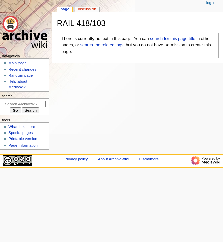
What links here (21, 127)
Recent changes (22, 69)
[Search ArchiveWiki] (25, 104)
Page (64, 9)
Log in (210, 3)
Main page (17, 63)
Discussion (87, 9)
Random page (20, 75)
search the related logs (101, 45)
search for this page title (172, 38)
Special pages (20, 133)
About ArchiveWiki (113, 159)
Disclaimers (149, 159)
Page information (23, 145)
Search (7, 96)
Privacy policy (76, 159)
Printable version (22, 139)
